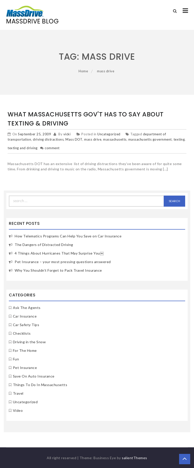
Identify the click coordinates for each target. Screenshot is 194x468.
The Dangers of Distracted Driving (44, 244)
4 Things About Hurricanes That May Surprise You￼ (59, 253)
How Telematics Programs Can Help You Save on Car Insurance (68, 236)
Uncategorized (108, 134)
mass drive (92, 139)
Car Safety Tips (26, 325)
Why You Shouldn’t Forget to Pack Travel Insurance (58, 270)
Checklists (22, 333)
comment (52, 148)
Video (18, 410)
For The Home (25, 350)
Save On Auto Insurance (34, 376)
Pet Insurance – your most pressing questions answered (63, 262)
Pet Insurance (25, 367)
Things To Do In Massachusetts (40, 385)
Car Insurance (25, 316)
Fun (16, 359)
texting (179, 139)
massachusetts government (150, 139)
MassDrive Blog (32, 21)
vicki (67, 134)
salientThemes (134, 458)
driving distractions (48, 139)
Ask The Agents (27, 307)
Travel (18, 393)
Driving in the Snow (29, 342)
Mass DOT (73, 139)
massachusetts (115, 139)
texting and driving (23, 148)
